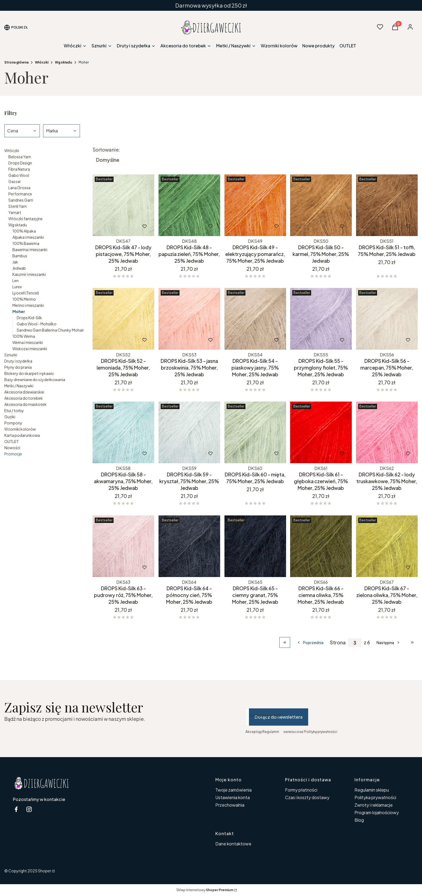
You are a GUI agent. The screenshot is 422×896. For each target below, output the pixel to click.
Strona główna (16, 62)
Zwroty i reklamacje (373, 805)
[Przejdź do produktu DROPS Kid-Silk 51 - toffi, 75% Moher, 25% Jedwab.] (387, 205)
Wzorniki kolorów (20, 429)
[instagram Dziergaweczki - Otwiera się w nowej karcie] (29, 809)
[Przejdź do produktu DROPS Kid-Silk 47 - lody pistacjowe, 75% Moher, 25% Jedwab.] (123, 205)
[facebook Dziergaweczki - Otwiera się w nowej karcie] (16, 809)
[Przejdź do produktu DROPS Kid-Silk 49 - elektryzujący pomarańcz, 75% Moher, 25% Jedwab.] (255, 205)
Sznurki (10, 354)
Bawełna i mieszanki (29, 249)
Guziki (9, 416)
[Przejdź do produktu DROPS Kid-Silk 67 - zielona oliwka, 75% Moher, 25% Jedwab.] (387, 546)
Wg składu (63, 62)
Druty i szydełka (18, 361)
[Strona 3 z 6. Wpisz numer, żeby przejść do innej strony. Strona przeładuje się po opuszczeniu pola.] (354, 642)
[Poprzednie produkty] (310, 642)
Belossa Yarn (19, 156)
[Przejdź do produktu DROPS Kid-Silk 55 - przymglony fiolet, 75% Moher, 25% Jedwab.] (321, 319)
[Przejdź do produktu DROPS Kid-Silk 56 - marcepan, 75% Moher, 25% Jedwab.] (387, 319)
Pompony (13, 422)
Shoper (44, 870)
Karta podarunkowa (22, 435)
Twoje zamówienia (233, 790)
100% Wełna (23, 336)
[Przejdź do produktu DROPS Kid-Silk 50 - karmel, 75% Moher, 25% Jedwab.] (321, 205)
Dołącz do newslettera (279, 717)
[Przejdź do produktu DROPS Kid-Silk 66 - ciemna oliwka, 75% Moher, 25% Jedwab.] (321, 546)
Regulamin (270, 732)
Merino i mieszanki (28, 305)
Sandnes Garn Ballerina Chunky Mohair (50, 330)
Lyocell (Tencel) (25, 292)
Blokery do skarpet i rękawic (29, 373)
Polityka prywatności (375, 797)
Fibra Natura (19, 169)
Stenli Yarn (17, 206)
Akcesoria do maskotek (25, 404)
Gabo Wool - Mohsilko (37, 323)
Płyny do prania (18, 367)
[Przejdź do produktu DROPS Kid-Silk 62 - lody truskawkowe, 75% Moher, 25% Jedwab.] (387, 432)
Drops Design (20, 162)
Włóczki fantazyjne (25, 218)
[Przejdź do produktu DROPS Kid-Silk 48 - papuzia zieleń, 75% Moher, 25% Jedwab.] (189, 205)
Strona (338, 642)
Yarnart (14, 212)
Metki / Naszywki (18, 385)
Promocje (13, 453)
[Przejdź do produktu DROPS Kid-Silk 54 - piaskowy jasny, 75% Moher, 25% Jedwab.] (255, 319)
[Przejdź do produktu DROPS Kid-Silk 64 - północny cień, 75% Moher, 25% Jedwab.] (189, 546)
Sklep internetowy (204, 890)
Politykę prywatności (320, 732)
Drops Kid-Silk (29, 317)
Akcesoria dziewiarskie (24, 391)
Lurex (17, 286)
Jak (15, 261)
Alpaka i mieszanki (28, 237)
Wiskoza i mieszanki (29, 348)
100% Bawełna (25, 243)
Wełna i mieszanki (27, 342)
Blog (359, 820)
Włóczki (41, 62)
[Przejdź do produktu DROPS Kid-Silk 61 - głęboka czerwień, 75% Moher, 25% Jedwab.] (321, 432)
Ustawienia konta (232, 797)
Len (15, 280)
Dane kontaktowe (233, 843)
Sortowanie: (106, 149)
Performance (20, 193)
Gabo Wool (18, 175)
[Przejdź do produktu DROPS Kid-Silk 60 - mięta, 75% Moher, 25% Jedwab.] (255, 432)
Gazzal (14, 181)
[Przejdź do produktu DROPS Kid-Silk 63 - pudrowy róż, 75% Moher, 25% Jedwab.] (123, 546)
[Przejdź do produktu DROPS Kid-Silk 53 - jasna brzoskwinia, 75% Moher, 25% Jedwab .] (189, 319)
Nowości (12, 447)
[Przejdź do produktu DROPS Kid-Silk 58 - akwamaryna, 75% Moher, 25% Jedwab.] (123, 432)
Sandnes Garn (20, 200)
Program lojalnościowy (376, 812)
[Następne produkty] (388, 642)
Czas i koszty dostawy (307, 797)
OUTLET (11, 441)
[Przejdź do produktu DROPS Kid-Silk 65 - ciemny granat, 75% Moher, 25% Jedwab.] (255, 546)
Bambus (19, 255)
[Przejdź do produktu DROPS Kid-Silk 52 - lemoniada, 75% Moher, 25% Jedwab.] (123, 319)
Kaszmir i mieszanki (29, 274)
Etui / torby (14, 410)
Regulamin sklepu (371, 790)
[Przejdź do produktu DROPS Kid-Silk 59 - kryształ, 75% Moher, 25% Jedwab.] (189, 432)
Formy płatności (301, 790)
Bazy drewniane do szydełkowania (34, 379)
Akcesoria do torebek (23, 398)
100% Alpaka (24, 231)
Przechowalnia (229, 805)
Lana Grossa (19, 187)
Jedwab (19, 268)
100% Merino (24, 299)
